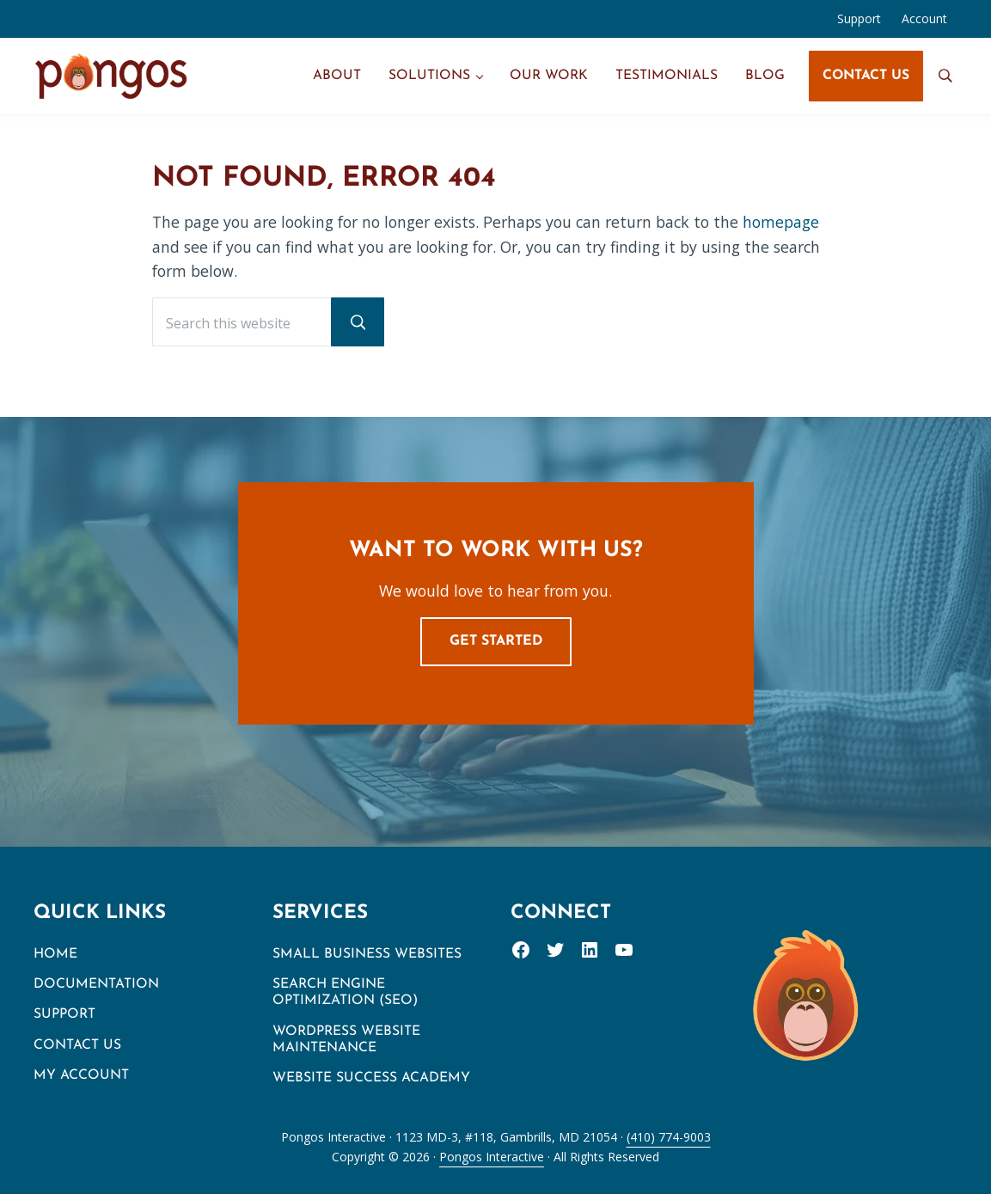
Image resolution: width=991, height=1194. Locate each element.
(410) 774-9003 (669, 1137)
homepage (781, 221)
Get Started (496, 641)
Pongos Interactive (491, 1156)
